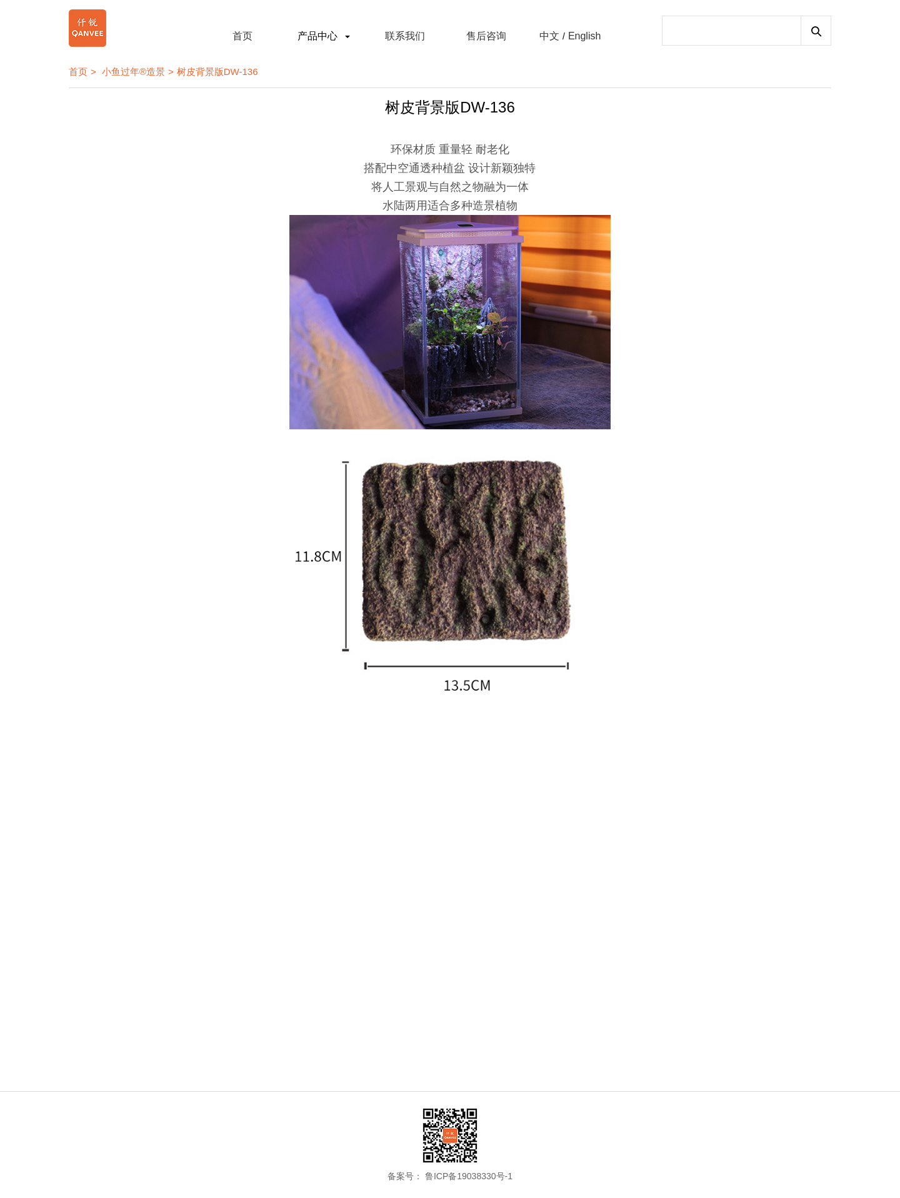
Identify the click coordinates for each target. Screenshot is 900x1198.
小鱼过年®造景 (133, 71)
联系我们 (405, 36)
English (584, 36)
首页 (242, 36)
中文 (549, 36)
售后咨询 (486, 36)
